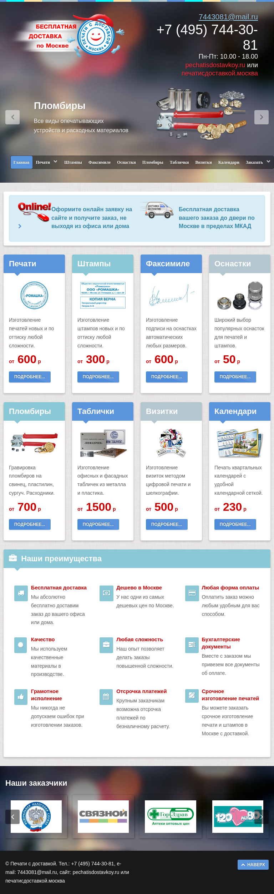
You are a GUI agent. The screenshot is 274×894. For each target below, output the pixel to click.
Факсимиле (99, 162)
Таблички (179, 162)
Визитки (204, 162)
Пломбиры (152, 162)
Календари (228, 162)
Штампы (73, 162)
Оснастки (126, 162)
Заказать (254, 162)
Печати (43, 162)
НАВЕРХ (253, 864)
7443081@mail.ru (228, 17)
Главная (22, 162)
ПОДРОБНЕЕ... (29, 376)
